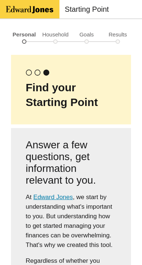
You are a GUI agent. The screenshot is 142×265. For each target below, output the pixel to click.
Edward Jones (53, 197)
